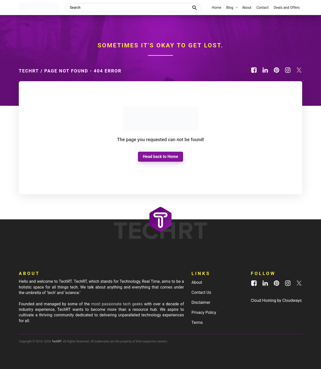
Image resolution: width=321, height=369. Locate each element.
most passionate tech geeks (117, 304)
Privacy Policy (204, 312)
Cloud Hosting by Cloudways (276, 300)
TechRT (29, 70)
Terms (197, 322)
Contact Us (201, 292)
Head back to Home (160, 156)
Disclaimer (201, 302)
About (197, 282)
